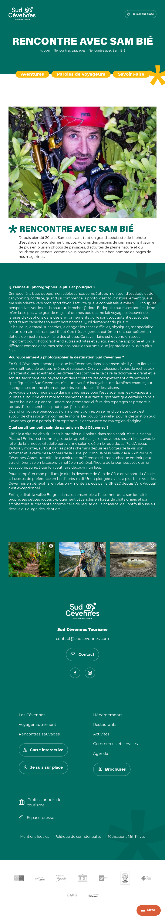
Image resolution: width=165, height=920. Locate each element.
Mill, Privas (136, 837)
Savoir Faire (131, 74)
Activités (101, 734)
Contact (82, 654)
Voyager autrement (37, 724)
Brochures (112, 769)
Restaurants (104, 724)
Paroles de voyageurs (81, 74)
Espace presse (36, 818)
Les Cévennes (32, 715)
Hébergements (107, 715)
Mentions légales (34, 837)
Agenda (100, 753)
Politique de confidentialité (78, 837)
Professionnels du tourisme (40, 802)
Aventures (32, 74)
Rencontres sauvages (39, 734)
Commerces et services (115, 743)
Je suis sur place (140, 14)
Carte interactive (43, 750)
